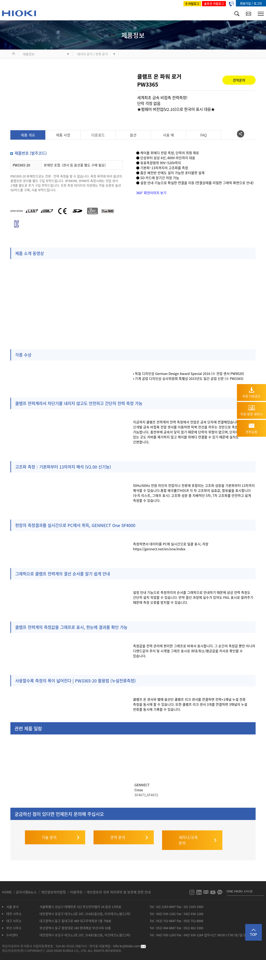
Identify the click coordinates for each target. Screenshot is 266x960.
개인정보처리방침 (54, 887)
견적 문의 (117, 833)
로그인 (258, 3)
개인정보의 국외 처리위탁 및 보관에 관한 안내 (118, 887)
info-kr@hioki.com (129, 941)
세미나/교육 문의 (188, 835)
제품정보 (28, 54)
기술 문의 (49, 833)
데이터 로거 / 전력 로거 (92, 54)
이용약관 (76, 887)
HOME (7, 887)
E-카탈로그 (192, 3)
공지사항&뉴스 (27, 887)
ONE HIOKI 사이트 (240, 887)
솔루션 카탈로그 (214, 3)
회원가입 (246, 3)
